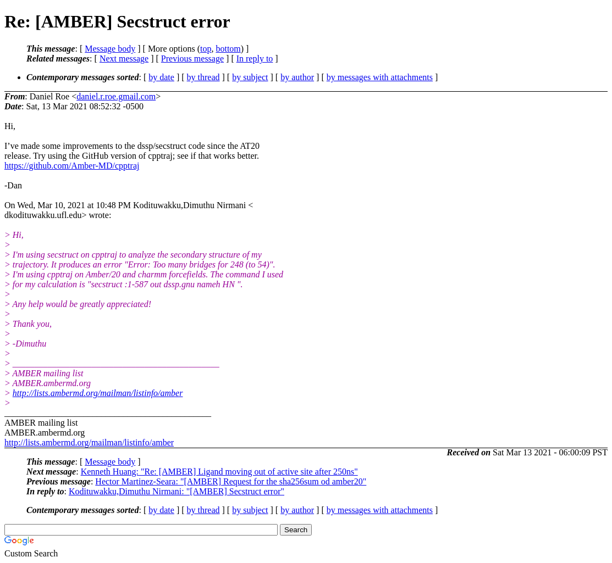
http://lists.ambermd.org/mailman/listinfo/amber (98, 393)
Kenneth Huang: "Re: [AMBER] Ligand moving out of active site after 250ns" (219, 471)
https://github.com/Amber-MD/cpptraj (71, 165)
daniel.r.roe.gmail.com (116, 96)
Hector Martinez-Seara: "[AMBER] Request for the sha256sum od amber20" (230, 481)
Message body (110, 48)
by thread (203, 77)
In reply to (254, 58)
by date (161, 77)
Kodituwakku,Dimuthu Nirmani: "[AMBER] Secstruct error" (176, 491)
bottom (228, 48)
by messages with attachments (380, 77)
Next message (124, 58)
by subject (250, 77)
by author (297, 77)
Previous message (192, 58)
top (205, 48)
